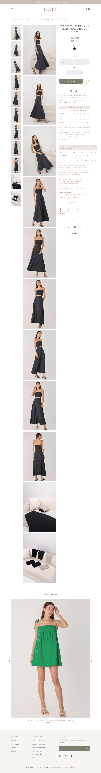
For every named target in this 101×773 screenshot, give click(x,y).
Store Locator (15, 744)
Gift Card (34, 758)
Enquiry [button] (74, 233)
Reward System (37, 754)
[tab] (74, 227)
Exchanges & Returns (38, 747)
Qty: (74, 67)
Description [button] (74, 227)
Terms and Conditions (39, 741)
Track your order (37, 751)
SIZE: (74, 56)
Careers (13, 751)
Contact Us (14, 747)
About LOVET (15, 741)
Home (13, 19)
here (74, 102)
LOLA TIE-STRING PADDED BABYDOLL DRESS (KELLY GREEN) (50, 720)
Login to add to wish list (86, 81)
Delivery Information (38, 744)
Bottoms (21, 19)
